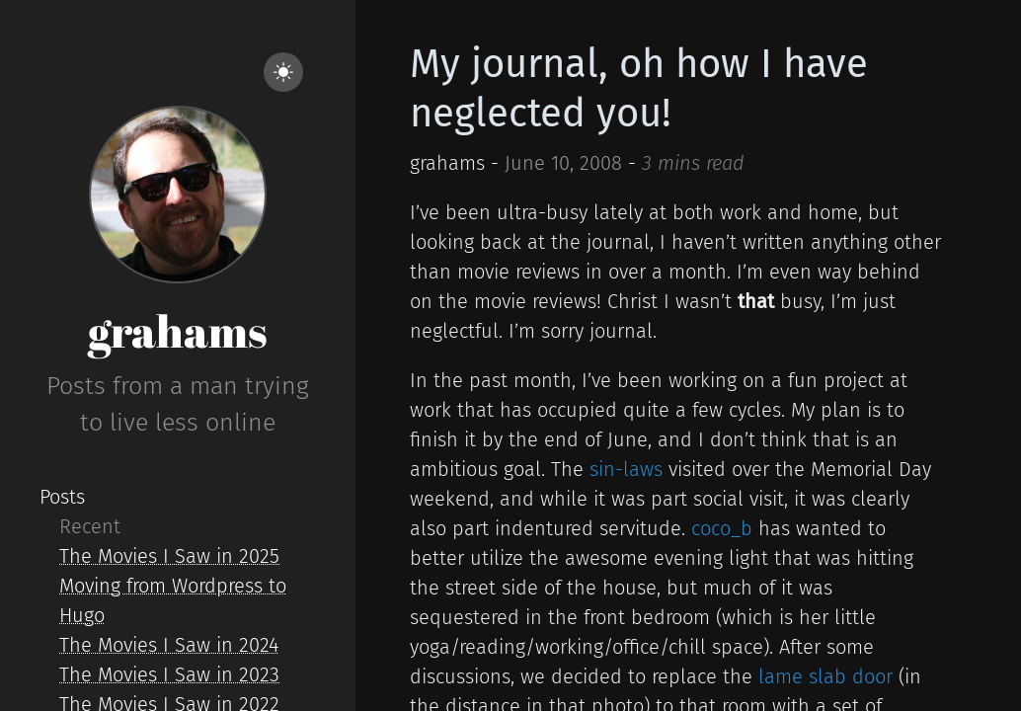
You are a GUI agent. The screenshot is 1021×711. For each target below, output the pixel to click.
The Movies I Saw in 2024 (168, 645)
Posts (62, 497)
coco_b (721, 528)
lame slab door (825, 676)
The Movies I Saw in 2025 (169, 556)
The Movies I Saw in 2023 (169, 674)
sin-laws (626, 469)
